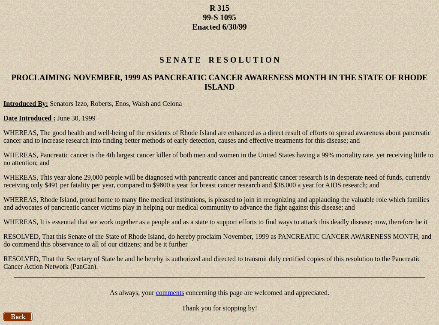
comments (170, 292)
